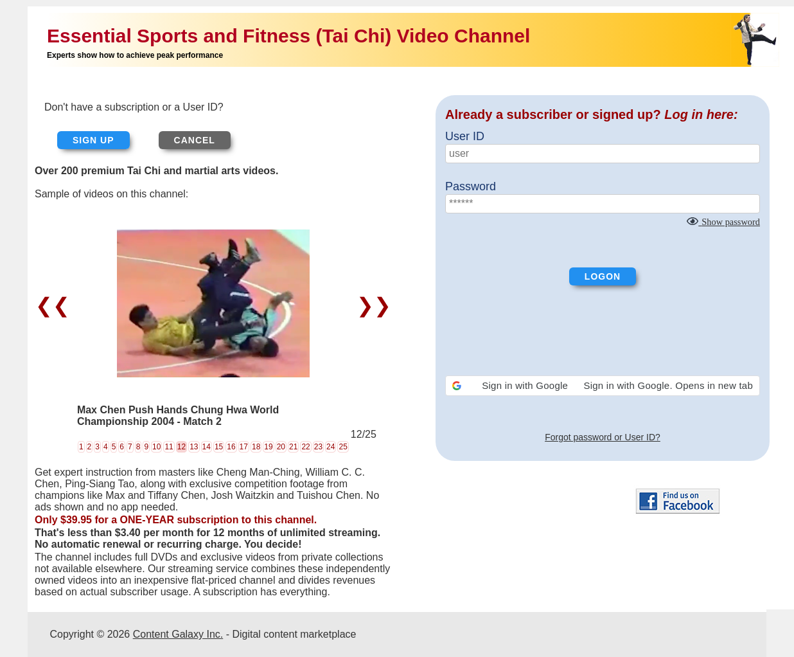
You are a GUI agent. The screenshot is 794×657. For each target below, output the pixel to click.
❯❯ (371, 305)
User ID (464, 136)
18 (256, 446)
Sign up (93, 140)
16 (231, 446)
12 (181, 446)
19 (268, 446)
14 (206, 446)
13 (194, 446)
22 (305, 446)
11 (168, 446)
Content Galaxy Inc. (178, 634)
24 (330, 446)
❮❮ (55, 305)
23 (318, 446)
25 (343, 446)
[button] (602, 385)
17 (244, 446)
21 (293, 446)
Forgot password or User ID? (602, 437)
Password (470, 186)
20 (281, 446)
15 (219, 446)
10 (156, 446)
